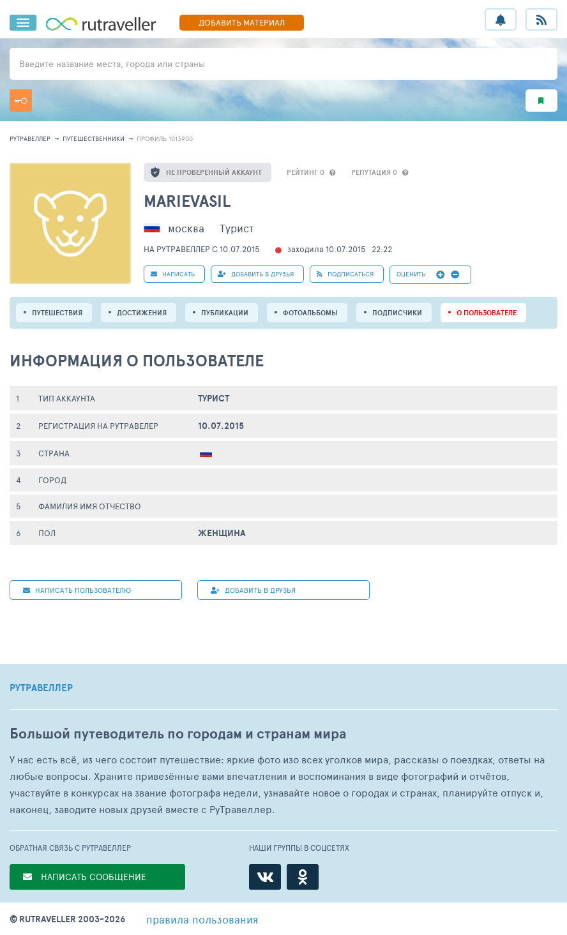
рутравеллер (30, 138)
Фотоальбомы (310, 313)
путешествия (57, 313)
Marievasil (187, 201)
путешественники (94, 138)
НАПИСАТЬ (173, 273)
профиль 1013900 (165, 138)
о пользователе (487, 313)
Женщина (222, 533)
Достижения (142, 313)
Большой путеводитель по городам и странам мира (178, 734)
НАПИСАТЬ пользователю (77, 590)
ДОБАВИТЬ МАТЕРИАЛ (242, 22)
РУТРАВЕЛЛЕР (41, 688)
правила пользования (202, 919)
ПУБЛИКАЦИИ (224, 313)
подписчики (397, 313)
